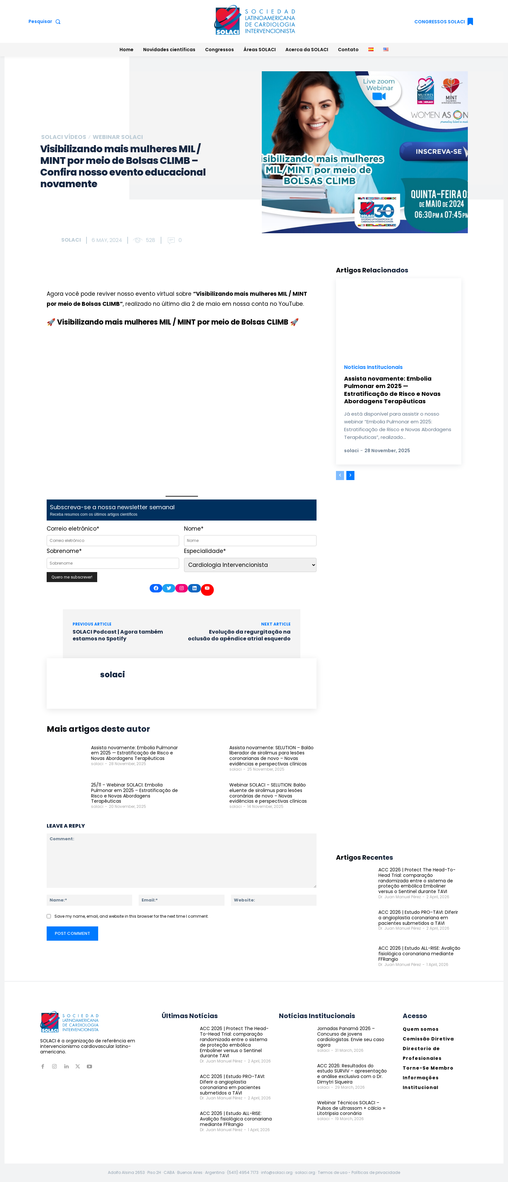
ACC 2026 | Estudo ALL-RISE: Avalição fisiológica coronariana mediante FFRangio (419, 953)
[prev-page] (340, 475)
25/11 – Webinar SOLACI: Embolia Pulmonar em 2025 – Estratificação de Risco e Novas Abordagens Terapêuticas (134, 793)
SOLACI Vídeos (63, 137)
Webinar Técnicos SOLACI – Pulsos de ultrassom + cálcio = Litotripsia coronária (351, 1108)
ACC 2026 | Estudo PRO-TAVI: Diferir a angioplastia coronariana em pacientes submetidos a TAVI (418, 917)
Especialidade (205, 551)
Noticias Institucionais (373, 367)
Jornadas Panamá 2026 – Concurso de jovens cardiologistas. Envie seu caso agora (350, 1036)
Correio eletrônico (73, 529)
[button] (46, 21)
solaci (71, 240)
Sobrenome (64, 551)
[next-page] (350, 475)
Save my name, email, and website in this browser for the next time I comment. (131, 916)
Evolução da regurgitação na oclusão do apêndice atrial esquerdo (239, 635)
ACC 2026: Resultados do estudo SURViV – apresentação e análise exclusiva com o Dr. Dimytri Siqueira (352, 1073)
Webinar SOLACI (118, 137)
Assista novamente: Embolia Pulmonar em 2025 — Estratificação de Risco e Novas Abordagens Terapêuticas (134, 753)
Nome (193, 529)
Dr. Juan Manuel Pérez (399, 897)
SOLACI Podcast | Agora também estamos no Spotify (118, 635)
